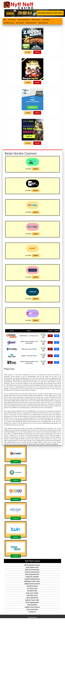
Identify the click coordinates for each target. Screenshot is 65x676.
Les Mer (28, 52)
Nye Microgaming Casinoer (32, 565)
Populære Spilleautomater (32, 579)
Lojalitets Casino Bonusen (32, 607)
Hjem (4, 19)
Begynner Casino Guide (32, 600)
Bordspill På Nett (32, 590)
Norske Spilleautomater (32, 602)
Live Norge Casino (32, 588)
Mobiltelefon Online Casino (32, 581)
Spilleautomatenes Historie (32, 583)
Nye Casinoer (12, 19)
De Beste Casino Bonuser (32, 572)
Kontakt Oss (32, 611)
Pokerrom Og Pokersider (32, 569)
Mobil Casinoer (36, 19)
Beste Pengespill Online (32, 574)
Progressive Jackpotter (32, 576)
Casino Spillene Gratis (32, 567)
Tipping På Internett (32, 586)
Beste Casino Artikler (32, 593)
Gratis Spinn (45, 19)
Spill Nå (37, 52)
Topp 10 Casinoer (43, 23)
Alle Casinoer (20, 23)
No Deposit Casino (8, 23)
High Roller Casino (32, 595)
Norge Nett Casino (31, 23)
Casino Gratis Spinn (32, 609)
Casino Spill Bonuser (32, 597)
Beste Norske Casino (24, 19)
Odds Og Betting (32, 604)
